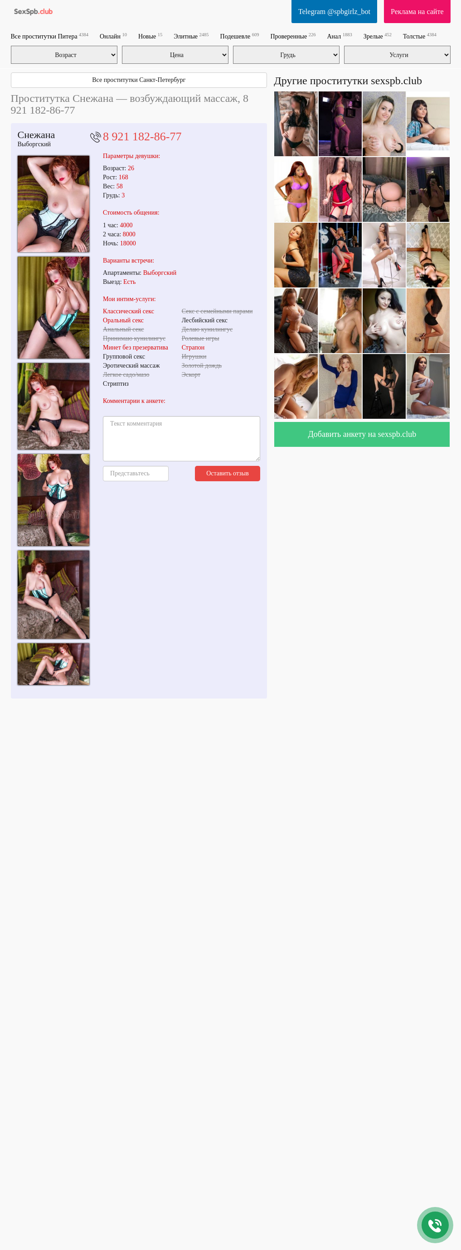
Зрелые (378, 36)
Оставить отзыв (227, 473)
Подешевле (239, 36)
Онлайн (113, 36)
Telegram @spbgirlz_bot (334, 11)
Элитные (191, 36)
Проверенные (292, 36)
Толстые (420, 36)
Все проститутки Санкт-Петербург (138, 80)
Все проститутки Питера (50, 36)
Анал (339, 36)
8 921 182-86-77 (142, 136)
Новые (150, 36)
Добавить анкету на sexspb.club (362, 434)
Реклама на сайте (417, 11)
